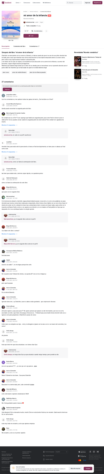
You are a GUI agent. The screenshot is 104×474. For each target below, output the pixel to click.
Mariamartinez (10, 196)
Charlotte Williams (11, 389)
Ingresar (87, 2)
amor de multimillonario (19, 72)
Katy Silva (84, 72)
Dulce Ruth (12, 130)
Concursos (27, 2)
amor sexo (6, 72)
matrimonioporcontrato (96, 74)
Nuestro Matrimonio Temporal (91, 57)
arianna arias (30, 22)
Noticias (4, 451)
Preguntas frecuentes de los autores (7, 462)
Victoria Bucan (10, 306)
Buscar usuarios (26, 457)
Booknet (25, 11)
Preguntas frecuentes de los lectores (7, 458)
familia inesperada (94, 61)
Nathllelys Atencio (11, 398)
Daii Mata (84, 59)
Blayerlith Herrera (11, 187)
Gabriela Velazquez (11, 178)
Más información (75, 468)
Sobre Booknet (26, 455)
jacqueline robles (11, 94)
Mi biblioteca (47, 2)
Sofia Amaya (9, 330)
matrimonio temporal (95, 63)
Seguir (41, 22)
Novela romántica (34, 11)
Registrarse (97, 2)
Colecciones (36, 2)
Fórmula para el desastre (90, 70)
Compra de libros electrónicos (26, 452)
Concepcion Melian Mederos (14, 250)
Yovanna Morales (11, 168)
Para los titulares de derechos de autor (7, 455)
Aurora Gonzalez (11, 269)
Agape (8, 260)
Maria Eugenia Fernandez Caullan (15, 113)
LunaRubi (8, 142)
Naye (7, 428)
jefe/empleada (85, 63)
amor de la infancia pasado (38, 72)
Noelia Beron (10, 361)
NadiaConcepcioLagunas (13, 407)
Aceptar (88, 468)
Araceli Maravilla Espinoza (13, 104)
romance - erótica (86, 75)
